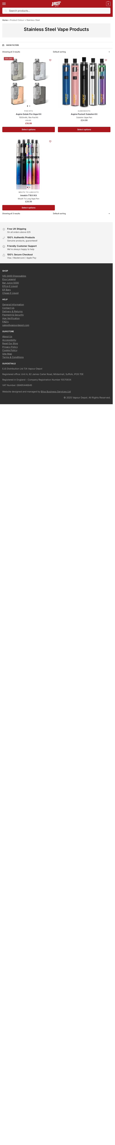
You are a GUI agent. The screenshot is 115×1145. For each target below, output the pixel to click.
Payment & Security (13, 314)
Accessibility (9, 340)
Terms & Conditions (13, 357)
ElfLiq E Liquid (10, 286)
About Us (7, 336)
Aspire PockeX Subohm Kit (84, 114)
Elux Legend (9, 279)
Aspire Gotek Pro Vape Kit (28, 114)
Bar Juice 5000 (10, 282)
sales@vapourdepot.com (15, 325)
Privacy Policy (10, 346)
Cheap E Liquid (10, 293)
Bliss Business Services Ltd (56, 391)
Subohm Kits (84, 111)
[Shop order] (81, 51)
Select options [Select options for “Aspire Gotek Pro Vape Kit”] (28, 129)
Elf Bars (6, 289)
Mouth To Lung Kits (29, 192)
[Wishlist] (50, 60)
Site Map (7, 353)
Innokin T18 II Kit (28, 195)
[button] (107, 4)
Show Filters (10, 45)
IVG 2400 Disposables (14, 275)
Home (5, 20)
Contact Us (8, 307)
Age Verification (11, 318)
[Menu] (6, 4)
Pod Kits (28, 111)
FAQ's (5, 321)
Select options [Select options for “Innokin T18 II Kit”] (28, 207)
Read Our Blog (10, 343)
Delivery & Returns (12, 311)
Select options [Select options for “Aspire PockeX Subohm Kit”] (84, 129)
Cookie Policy (9, 350)
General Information (13, 304)
